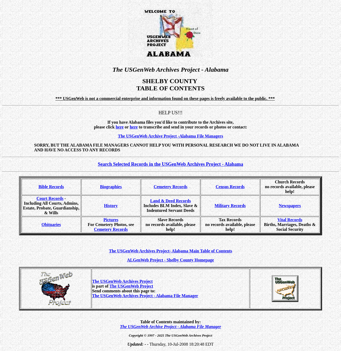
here (134, 127)
